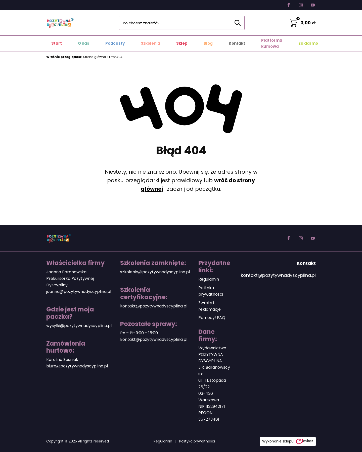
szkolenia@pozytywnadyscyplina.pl (155, 272)
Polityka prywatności (197, 441)
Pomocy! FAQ (211, 317)
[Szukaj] (238, 23)
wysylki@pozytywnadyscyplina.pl (79, 326)
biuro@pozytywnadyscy (70, 366)
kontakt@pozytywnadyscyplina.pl (153, 306)
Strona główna (94, 57)
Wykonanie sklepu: (287, 441)
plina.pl (101, 366)
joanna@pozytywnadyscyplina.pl (78, 291)
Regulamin (208, 279)
